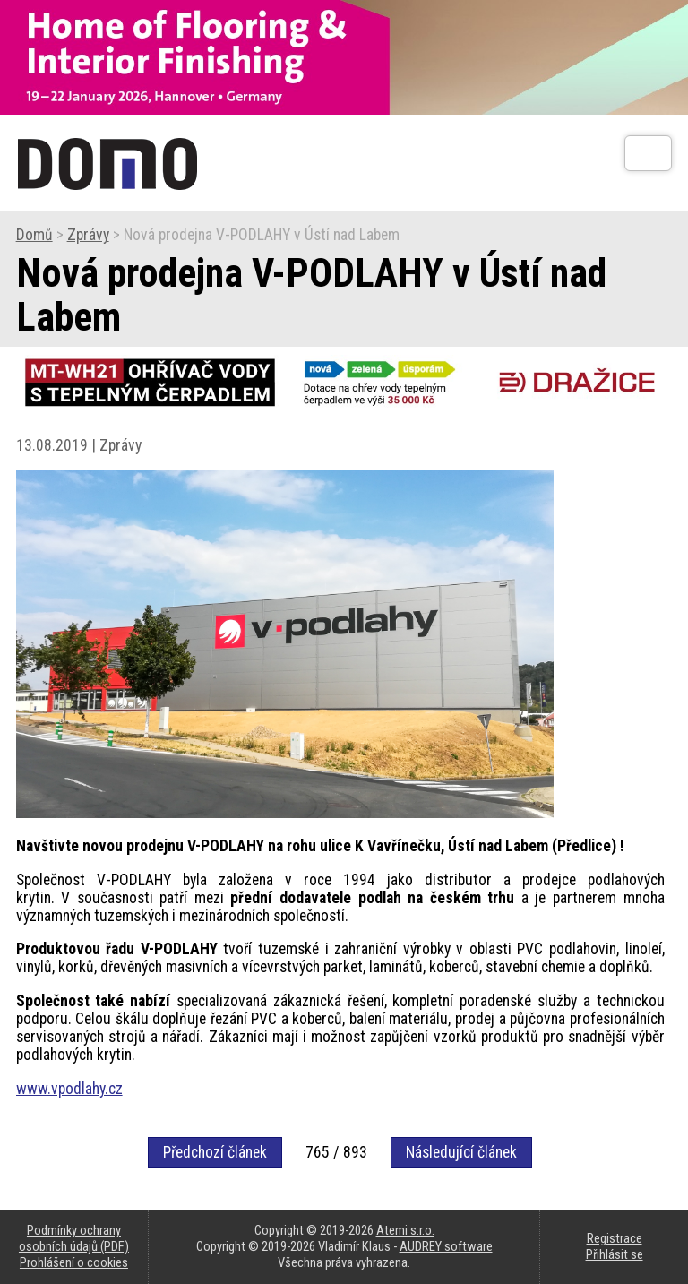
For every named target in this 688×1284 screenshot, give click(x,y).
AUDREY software (446, 1246)
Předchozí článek (215, 1152)
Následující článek (461, 1152)
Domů (34, 235)
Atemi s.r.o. (405, 1230)
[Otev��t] (648, 153)
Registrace (614, 1238)
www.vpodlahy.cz (69, 1089)
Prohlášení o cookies (74, 1262)
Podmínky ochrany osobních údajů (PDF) (74, 1238)
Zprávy (88, 235)
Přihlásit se (614, 1254)
